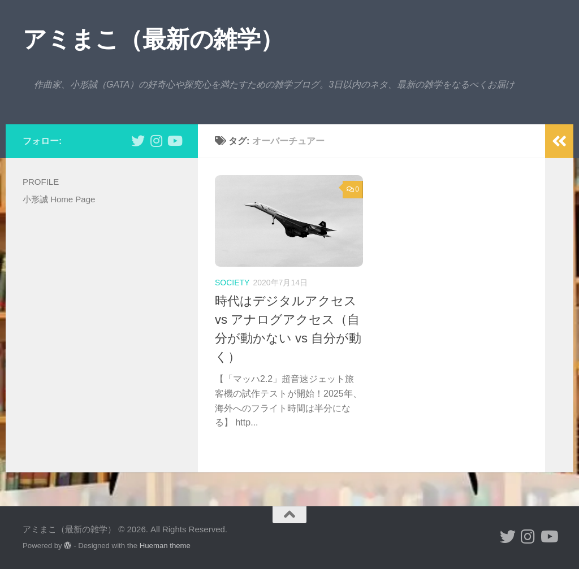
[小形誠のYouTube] (174, 140)
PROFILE (41, 181)
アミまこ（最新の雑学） (153, 39)
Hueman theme (165, 545)
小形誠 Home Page (59, 199)
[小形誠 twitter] (138, 140)
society (232, 282)
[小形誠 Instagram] (156, 140)
